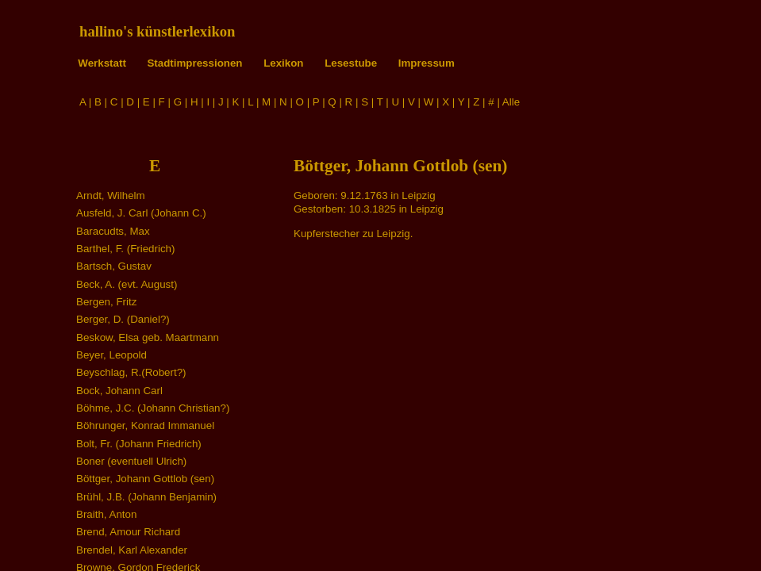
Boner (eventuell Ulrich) (131, 461)
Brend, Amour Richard (128, 532)
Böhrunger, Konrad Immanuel (145, 425)
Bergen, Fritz (106, 302)
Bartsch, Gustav (114, 266)
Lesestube (351, 63)
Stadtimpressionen (194, 63)
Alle (511, 102)
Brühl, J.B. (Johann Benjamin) (146, 497)
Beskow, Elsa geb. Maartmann (147, 337)
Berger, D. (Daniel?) (123, 319)
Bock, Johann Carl (119, 391)
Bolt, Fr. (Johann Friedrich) (139, 444)
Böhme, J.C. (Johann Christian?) (152, 408)
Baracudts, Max (113, 231)
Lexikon (283, 63)
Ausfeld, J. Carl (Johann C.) (141, 213)
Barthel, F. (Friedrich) (125, 249)
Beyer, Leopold (111, 355)
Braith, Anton (106, 514)
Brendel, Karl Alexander (131, 550)
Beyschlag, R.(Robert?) (131, 372)
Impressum (426, 63)
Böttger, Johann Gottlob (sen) (145, 479)
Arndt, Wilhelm (110, 195)
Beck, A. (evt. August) (126, 284)
